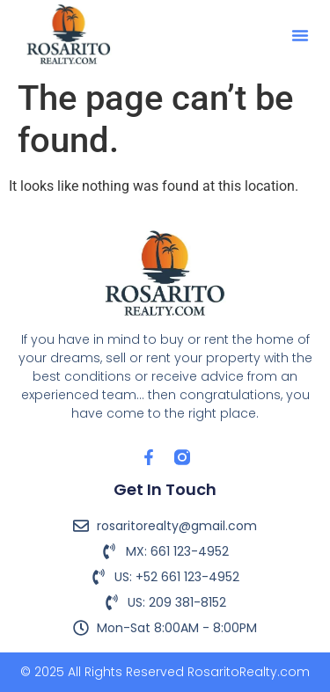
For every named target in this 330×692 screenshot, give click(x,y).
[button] (300, 35)
